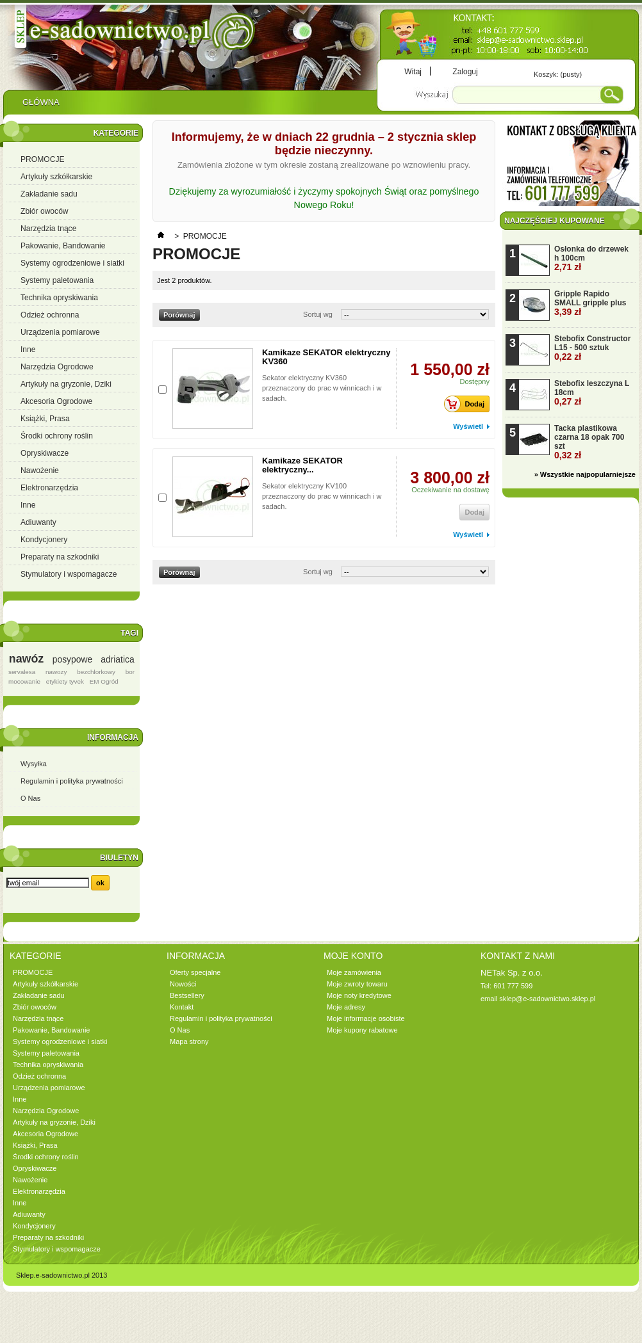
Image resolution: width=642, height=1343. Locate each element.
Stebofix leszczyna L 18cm (591, 392)
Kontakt (181, 1007)
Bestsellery (187, 995)
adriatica (117, 659)
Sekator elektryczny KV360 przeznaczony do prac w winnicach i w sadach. (321, 388)
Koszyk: (558, 74)
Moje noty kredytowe (359, 995)
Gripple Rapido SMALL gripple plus (590, 303)
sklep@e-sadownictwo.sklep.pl (547, 998)
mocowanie (24, 681)
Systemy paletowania (57, 280)
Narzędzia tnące (48, 228)
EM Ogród (104, 681)
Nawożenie (40, 470)
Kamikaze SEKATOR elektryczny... (302, 465)
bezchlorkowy (96, 671)
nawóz (26, 658)
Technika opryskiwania (59, 297)
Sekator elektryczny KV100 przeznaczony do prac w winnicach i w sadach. (321, 496)
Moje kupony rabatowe (362, 1030)
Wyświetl (468, 426)
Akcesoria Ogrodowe (56, 401)
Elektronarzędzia (49, 487)
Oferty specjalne (195, 972)
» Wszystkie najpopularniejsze (585, 474)
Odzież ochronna (50, 314)
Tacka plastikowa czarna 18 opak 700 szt (589, 442)
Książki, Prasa (45, 418)
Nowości (183, 984)
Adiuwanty (38, 522)
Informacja (112, 737)
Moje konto (353, 956)
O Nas (30, 798)
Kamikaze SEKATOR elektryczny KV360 (326, 357)
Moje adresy (346, 1007)
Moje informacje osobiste (366, 1018)
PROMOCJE (43, 159)
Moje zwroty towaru (357, 984)
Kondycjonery (44, 539)
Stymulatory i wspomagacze (69, 574)
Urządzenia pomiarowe (60, 332)
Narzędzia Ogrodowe (57, 366)
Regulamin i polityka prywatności (72, 781)
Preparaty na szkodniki (60, 556)
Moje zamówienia (354, 972)
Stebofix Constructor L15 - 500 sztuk (592, 348)
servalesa (21, 671)
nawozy (56, 671)
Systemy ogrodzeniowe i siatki (72, 263)
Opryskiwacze (45, 453)
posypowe (72, 659)
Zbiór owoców (45, 211)
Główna (41, 105)
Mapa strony (189, 1041)
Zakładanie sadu (49, 193)
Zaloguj (464, 71)
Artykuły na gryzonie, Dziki (66, 384)
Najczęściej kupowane (554, 220)
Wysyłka (34, 764)
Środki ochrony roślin (57, 435)
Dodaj (467, 404)
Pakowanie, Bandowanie (63, 245)
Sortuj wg (318, 314)
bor (130, 671)
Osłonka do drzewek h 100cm (591, 258)
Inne (28, 349)
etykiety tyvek (65, 681)
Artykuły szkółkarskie (56, 176)
